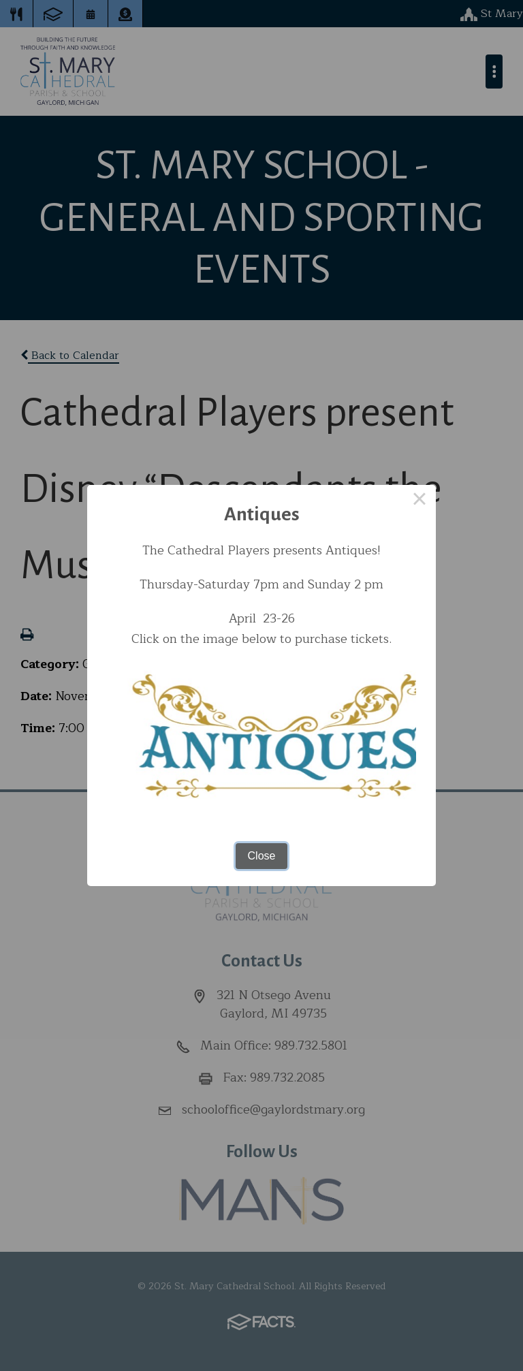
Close (262, 856)
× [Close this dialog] (419, 501)
